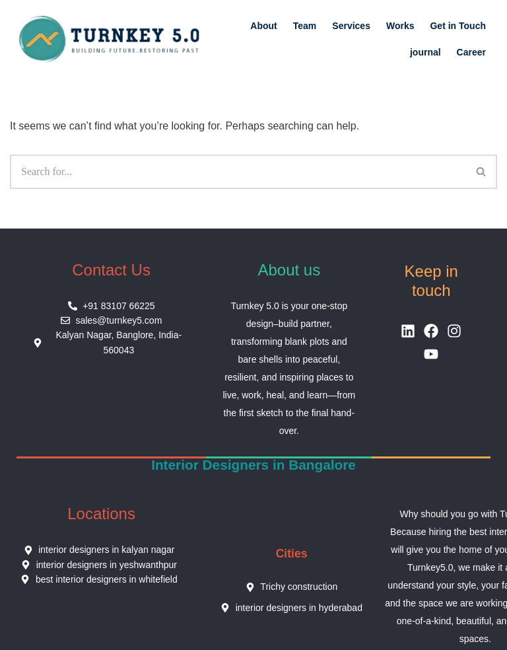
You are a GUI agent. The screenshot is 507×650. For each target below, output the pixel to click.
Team (305, 25)
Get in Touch (458, 25)
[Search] (238, 172)
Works (400, 25)
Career (471, 52)
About (263, 25)
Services (351, 25)
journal (425, 52)
